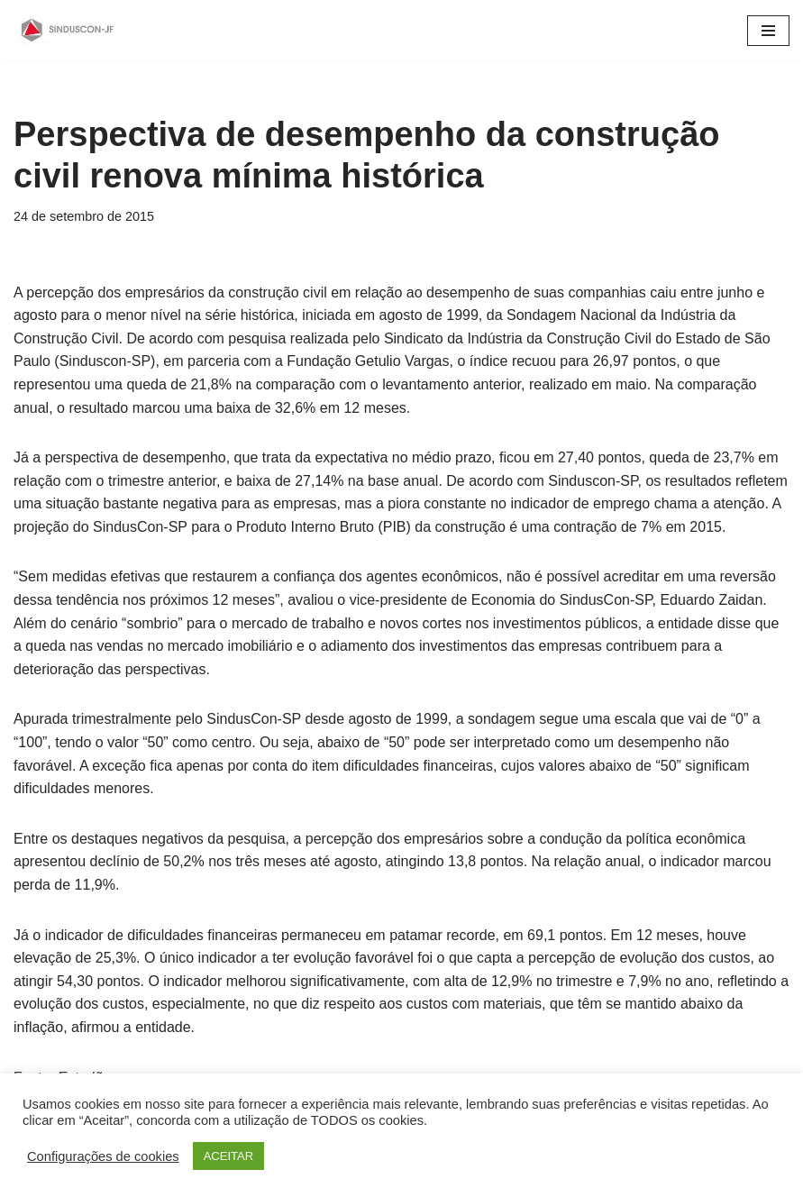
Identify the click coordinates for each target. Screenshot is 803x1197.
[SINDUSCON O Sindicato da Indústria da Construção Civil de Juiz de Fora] (68, 30)
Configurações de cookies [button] (103, 1156)
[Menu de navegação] (768, 30)
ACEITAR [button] (228, 1156)
